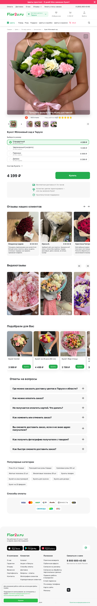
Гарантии (11, 563)
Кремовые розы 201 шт (65, 468)
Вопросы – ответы (27, 573)
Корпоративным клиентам (30, 579)
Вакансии (11, 570)
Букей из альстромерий (18, 479)
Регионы (47, 590)
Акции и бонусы (26, 563)
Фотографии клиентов (29, 576)
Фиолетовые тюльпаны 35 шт (44, 473)
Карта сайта (48, 587)
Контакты (11, 576)
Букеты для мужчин (41, 479)
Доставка (19, 7)
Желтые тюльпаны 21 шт (18, 473)
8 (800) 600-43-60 (83, 7)
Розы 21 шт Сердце (16, 468)
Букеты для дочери (61, 479)
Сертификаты (12, 573)
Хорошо (21, 600)
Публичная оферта (51, 563)
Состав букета (15, 166)
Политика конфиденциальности (80, 602)
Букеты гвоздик (67, 473)
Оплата (10, 7)
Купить (72, 175)
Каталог (23, 560)
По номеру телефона (52, 584)
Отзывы (37, 7)
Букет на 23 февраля (17, 484)
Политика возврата (51, 560)
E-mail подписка (50, 581)
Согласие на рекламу (52, 567)
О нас (28, 7)
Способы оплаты (26, 567)
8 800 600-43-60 (76, 560)
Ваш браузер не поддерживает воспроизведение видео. (23, 293)
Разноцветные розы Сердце (40, 468)
